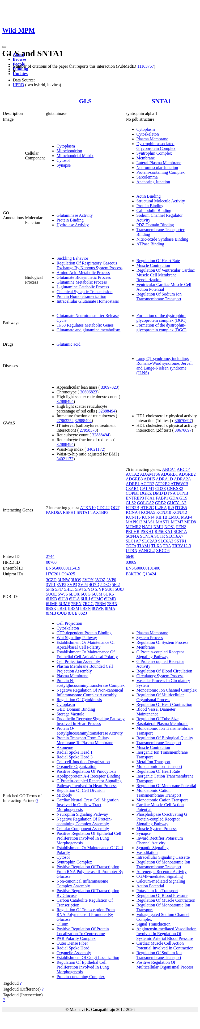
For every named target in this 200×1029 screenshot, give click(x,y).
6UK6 (108, 594)
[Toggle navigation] (4, 47)
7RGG (88, 603)
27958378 (88, 430)
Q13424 (149, 574)
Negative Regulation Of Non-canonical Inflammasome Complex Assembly (90, 692)
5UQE (51, 594)
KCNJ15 (133, 517)
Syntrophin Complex (154, 153)
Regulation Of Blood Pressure (162, 895)
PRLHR (133, 531)
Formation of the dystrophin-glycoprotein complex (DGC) (161, 318)
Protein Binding (70, 220)
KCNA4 (133, 512)
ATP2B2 (162, 483)
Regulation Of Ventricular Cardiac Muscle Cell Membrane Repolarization (166, 275)
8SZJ (82, 613)
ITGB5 (181, 507)
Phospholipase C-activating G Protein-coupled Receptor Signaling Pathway (162, 819)
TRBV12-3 (181, 546)
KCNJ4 (148, 517)
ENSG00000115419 (63, 568)
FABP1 (162, 498)
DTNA (170, 493)
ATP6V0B (179, 483)
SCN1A (180, 531)
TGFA (131, 546)
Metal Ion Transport (154, 761)
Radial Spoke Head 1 (75, 752)
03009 (131, 562)
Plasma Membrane (152, 139)
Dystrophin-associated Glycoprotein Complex (156, 146)
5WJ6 (63, 594)
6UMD (110, 599)
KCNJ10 (163, 512)
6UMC (97, 599)
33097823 (109, 387)
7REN (76, 603)
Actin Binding (149, 196)
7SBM (100, 603)
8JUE (73, 613)
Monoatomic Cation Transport (162, 800)
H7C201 (53, 574)
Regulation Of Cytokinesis (79, 699)
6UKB (51, 599)
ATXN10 (88, 507)
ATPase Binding (150, 244)
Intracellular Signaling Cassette (163, 857)
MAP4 (187, 517)
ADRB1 (133, 483)
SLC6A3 (165, 541)
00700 (51, 562)
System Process (150, 637)
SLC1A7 (133, 541)
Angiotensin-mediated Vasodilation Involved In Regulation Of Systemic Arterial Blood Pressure (167, 934)
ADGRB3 (134, 479)
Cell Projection (69, 623)
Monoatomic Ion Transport (159, 766)
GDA (173, 498)
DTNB (182, 493)
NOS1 (169, 526)
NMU (158, 526)
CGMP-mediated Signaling (160, 876)
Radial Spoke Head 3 (75, 757)
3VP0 (111, 580)
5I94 (79, 589)
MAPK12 (134, 522)
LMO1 (174, 517)
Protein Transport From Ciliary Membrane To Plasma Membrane (85, 740)
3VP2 (61, 584)
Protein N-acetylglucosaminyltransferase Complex (91, 683)
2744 (50, 556)
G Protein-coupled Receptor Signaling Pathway (160, 654)
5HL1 (69, 589)
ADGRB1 (169, 474)
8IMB (51, 613)
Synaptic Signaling (153, 847)
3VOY (87, 580)
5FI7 (59, 589)
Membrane (146, 158)
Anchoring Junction (153, 182)
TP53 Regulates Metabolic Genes (85, 325)
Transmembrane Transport (159, 742)
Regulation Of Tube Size (158, 719)
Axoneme (65, 747)
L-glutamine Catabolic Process (83, 287)
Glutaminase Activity (75, 215)
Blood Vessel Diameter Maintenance (156, 711)
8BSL (62, 608)
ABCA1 (169, 469)
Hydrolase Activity (73, 225)
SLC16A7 (174, 536)
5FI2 (116, 584)
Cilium (62, 924)
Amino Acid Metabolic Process (83, 272)
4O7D (94, 584)
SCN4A (132, 536)
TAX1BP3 (99, 512)
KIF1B (161, 517)
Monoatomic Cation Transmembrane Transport (159, 792)
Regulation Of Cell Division (81, 790)
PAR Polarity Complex (76, 938)
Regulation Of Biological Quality (165, 738)
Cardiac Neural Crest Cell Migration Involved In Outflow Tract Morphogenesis (88, 805)
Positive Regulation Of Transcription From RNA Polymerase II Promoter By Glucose (90, 872)
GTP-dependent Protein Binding (84, 633)
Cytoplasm (66, 146)
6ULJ (85, 599)
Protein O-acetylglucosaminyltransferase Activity (90, 730)
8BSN (85, 608)
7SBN (112, 603)
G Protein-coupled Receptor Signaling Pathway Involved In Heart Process (89, 783)
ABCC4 (184, 469)
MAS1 (149, 522)
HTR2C (147, 507)
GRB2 (160, 503)
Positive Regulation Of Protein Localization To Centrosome (83, 931)
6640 (130, 556)
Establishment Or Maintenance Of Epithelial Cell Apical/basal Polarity (87, 654)
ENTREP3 (135, 498)
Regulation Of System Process (162, 642)
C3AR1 (132, 488)
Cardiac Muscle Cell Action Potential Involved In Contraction (165, 945)
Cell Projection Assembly (78, 661)
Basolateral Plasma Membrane (163, 723)
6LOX (74, 594)
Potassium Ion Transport (157, 890)
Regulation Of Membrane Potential (166, 785)
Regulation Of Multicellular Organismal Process (160, 697)
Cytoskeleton (148, 134)
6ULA (74, 599)
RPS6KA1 (164, 531)
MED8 (190, 522)
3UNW (64, 580)
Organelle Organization (76, 766)
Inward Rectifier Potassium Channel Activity (160, 840)
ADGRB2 (187, 474)
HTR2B (132, 507)
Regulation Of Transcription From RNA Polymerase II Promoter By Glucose (86, 915)
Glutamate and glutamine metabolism (88, 330)
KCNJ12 (179, 512)
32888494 (65, 401)
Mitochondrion (69, 151)
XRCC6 (163, 550)
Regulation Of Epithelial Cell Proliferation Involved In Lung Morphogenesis (83, 967)
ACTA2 (132, 474)
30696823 (88, 392)
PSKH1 (147, 531)
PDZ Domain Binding (155, 225)
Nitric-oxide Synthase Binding (163, 239)
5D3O (105, 584)
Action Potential (150, 886)
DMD (158, 493)
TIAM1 (143, 546)
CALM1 (147, 488)
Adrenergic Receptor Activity (162, 871)
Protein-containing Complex (161, 172)
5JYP (99, 589)
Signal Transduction (154, 924)
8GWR (98, 608)
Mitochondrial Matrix (75, 155)
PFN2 (181, 526)
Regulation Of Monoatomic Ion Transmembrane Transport (163, 864)
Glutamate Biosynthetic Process (84, 277)
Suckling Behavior (72, 258)
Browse (19, 59)
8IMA (110, 608)
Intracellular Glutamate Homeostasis (88, 301)
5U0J (119, 589)
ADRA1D (164, 479)
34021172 (95, 449)
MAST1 (162, 522)
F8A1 (150, 498)
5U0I (109, 589)
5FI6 (50, 589)
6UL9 (63, 599)
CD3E (160, 488)
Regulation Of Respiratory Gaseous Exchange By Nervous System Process (89, 265)
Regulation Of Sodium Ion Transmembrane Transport (159, 296)
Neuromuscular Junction (157, 167)
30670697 (183, 420)
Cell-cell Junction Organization (83, 761)
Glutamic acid (68, 344)
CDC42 (103, 507)
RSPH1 (69, 512)
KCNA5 (148, 512)
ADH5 (149, 479)
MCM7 (177, 522)
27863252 (65, 420)
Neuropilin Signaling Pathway (82, 814)
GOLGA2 (145, 503)
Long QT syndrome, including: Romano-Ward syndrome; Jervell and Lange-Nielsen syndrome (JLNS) (165, 365)
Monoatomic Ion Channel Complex (167, 690)
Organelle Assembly (74, 952)
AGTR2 (147, 483)
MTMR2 (133, 526)
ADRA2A (182, 479)
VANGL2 (146, 550)
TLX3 (156, 546)
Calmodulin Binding (154, 210)
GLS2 (131, 503)
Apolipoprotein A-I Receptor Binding (88, 776)
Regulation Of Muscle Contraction (166, 900)
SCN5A (146, 536)
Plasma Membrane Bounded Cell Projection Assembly (85, 668)
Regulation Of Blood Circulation (164, 671)
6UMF (64, 603)
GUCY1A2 (176, 503)
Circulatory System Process (160, 676)
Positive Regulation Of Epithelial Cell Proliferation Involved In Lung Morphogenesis (89, 838)
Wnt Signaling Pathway (77, 637)
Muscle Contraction (153, 265)
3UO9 (76, 580)
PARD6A (54, 512)
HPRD (18, 85)
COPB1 (132, 493)
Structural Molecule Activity (161, 201)
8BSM (73, 608)
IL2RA (161, 507)
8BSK (51, 608)
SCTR (159, 536)
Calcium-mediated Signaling (161, 881)
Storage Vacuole (70, 714)
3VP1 (51, 584)
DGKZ (146, 493)
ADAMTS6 (150, 474)
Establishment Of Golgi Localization (88, 957)
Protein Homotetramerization (81, 296)
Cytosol (63, 160)
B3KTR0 (134, 574)
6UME (52, 603)
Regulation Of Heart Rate (158, 260)
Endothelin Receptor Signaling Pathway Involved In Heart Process (91, 721)
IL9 (171, 507)
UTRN (132, 550)
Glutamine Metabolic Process (82, 282)
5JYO (89, 589)
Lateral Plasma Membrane (159, 162)
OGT (115, 507)
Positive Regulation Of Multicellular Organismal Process (165, 964)
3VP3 (72, 584)
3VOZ (100, 580)
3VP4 (83, 584)
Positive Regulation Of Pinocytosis (86, 771)
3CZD (51, 580)
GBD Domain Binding (76, 709)
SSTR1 (180, 541)
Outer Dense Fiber (72, 943)
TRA (167, 546)
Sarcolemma (147, 177)
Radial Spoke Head (73, 948)
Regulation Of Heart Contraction (164, 704)
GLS (85, 101)
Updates (20, 73)
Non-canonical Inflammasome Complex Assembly (82, 883)
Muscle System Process (157, 828)
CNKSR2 (175, 488)
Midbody (64, 795)
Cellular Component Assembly (83, 828)
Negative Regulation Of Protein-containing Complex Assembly (84, 821)
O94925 (68, 574)
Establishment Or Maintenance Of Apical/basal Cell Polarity (86, 644)
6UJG (86, 594)
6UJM (97, 594)
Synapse (64, 165)
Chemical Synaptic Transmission (85, 291)
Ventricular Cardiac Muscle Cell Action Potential (164, 287)
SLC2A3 (149, 541)
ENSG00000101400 (143, 568)
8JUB (62, 613)
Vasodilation (147, 852)
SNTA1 (161, 101)
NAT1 (147, 526)
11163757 (145, 66)
